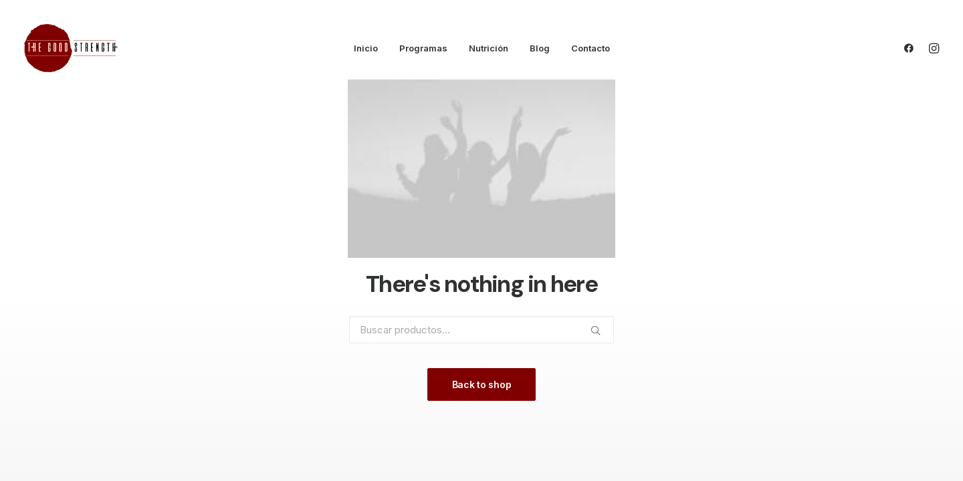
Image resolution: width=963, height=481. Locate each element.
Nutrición (488, 48)
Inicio (366, 48)
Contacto (590, 48)
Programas (423, 48)
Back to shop (482, 384)
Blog (540, 48)
